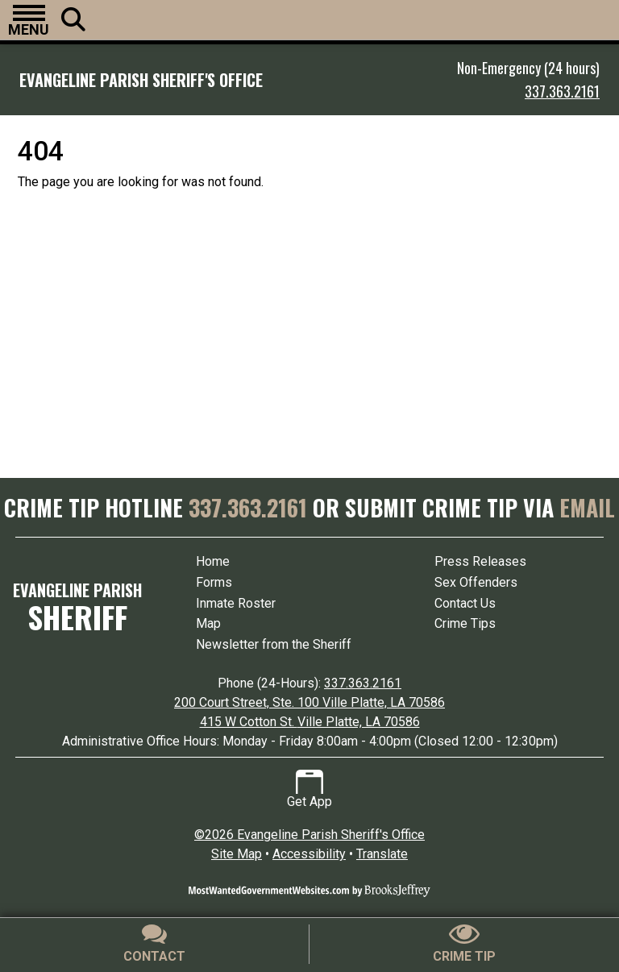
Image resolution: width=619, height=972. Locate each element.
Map (208, 623)
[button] (28, 20)
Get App (309, 789)
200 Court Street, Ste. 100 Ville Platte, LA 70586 (309, 702)
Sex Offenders (475, 582)
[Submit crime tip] (464, 944)
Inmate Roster (236, 603)
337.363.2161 (562, 91)
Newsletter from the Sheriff (273, 644)
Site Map (236, 854)
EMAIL (587, 507)
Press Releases (480, 561)
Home (213, 561)
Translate (382, 854)
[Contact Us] (155, 944)
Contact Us (465, 603)
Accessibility (309, 854)
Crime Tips (465, 623)
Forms (214, 582)
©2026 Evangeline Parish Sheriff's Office (309, 834)
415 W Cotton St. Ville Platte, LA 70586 (310, 721)
